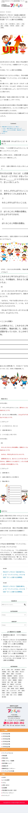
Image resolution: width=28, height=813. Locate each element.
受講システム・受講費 (7, 761)
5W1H (9, 678)
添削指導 (4, 755)
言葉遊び (20, 680)
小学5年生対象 (5, 744)
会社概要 (4, 788)
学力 (19, 690)
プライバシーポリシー (7, 793)
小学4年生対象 (5, 741)
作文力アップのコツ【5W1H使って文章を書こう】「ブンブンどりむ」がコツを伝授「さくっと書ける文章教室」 (15, 651)
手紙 (12, 682)
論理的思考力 (14, 678)
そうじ (15, 694)
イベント (4, 688)
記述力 (18, 23)
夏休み (9, 680)
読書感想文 (10, 675)
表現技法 (4, 678)
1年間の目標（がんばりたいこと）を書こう (10, 126)
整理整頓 (20, 694)
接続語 (19, 682)
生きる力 (21, 675)
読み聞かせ (4, 686)
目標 (22, 25)
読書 (2, 25)
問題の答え (5, 131)
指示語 (8, 692)
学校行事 (12, 25)
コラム (3, 782)
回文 (21, 686)
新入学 (17, 688)
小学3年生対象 (5, 739)
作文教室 (6, 25)
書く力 (2, 23)
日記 (11, 694)
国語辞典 (15, 680)
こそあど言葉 (14, 692)
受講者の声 (4, 766)
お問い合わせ (5, 785)
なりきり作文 (18, 684)
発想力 (8, 673)
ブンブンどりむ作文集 (7, 771)
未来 (8, 682)
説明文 (3, 673)
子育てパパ (4, 680)
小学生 (22, 23)
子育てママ (21, 678)
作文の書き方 (8, 12)
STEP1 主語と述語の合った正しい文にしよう (12, 128)
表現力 (17, 671)
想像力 (12, 673)
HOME (3, 777)
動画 (7, 694)
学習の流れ (4, 758)
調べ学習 (4, 697)
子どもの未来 (18, 673)
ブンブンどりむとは (7, 753)
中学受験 (4, 675)
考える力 (22, 671)
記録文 (3, 690)
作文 (6, 23)
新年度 (2, 27)
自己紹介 (17, 25)
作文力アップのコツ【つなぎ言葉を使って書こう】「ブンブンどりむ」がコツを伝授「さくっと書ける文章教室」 (15, 642)
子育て (9, 671)
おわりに (3, 133)
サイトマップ (5, 795)
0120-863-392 (14, 723)
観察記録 (22, 688)
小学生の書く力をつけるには (11, 647)
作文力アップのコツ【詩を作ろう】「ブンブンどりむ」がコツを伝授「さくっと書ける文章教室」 (15, 658)
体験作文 (12, 684)
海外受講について (6, 763)
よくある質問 (5, 780)
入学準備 (10, 686)
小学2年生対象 (5, 736)
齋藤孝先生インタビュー (8, 768)
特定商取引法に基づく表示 (9, 790)
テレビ (3, 694)
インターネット (13, 690)
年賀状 (3, 692)
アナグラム (16, 686)
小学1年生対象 (5, 734)
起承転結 (20, 692)
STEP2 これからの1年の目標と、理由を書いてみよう (14, 130)
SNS (7, 690)
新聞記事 (4, 684)
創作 (16, 682)
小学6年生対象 (5, 746)
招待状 (23, 690)
